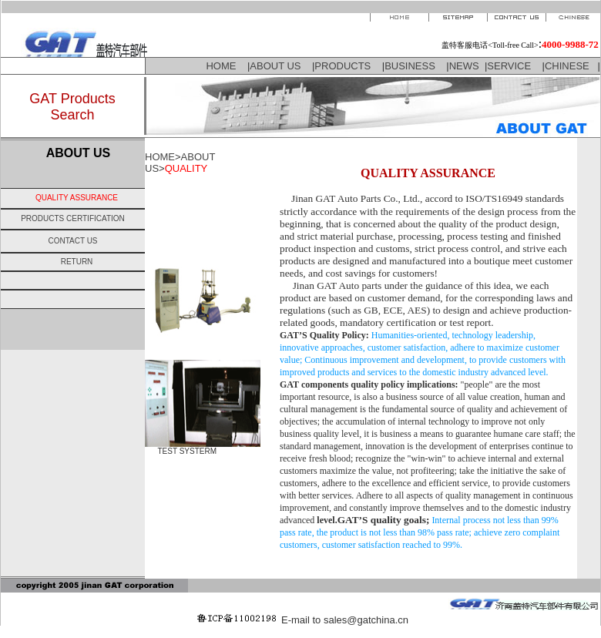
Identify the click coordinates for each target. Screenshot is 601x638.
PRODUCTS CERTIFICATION (73, 218)
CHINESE (568, 66)
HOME (221, 66)
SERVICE (509, 66)
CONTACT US (72, 241)
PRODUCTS (342, 66)
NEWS (464, 66)
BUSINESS (409, 66)
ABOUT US (275, 66)
